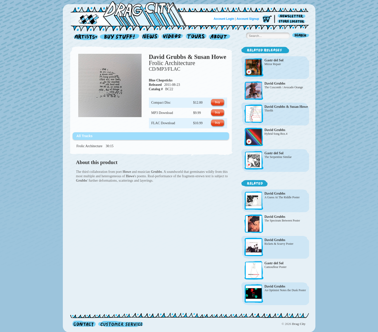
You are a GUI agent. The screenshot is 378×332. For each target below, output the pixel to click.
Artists (84, 37)
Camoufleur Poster (276, 267)
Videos (172, 37)
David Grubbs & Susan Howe (187, 57)
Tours (196, 37)
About (219, 37)
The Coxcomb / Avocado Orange (284, 87)
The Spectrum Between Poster (282, 220)
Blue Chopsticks (161, 80)
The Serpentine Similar (278, 157)
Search (300, 36)
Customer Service (120, 324)
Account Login (224, 19)
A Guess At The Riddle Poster (282, 197)
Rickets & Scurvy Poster (279, 243)
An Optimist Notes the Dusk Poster (285, 290)
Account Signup (248, 19)
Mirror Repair (273, 64)
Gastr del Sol (274, 60)
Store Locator (292, 21)
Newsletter (292, 16)
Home (131, 13)
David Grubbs (275, 83)
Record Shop (120, 37)
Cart (267, 19)
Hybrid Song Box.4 (276, 133)
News (150, 37)
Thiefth (269, 110)
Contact (84, 324)
